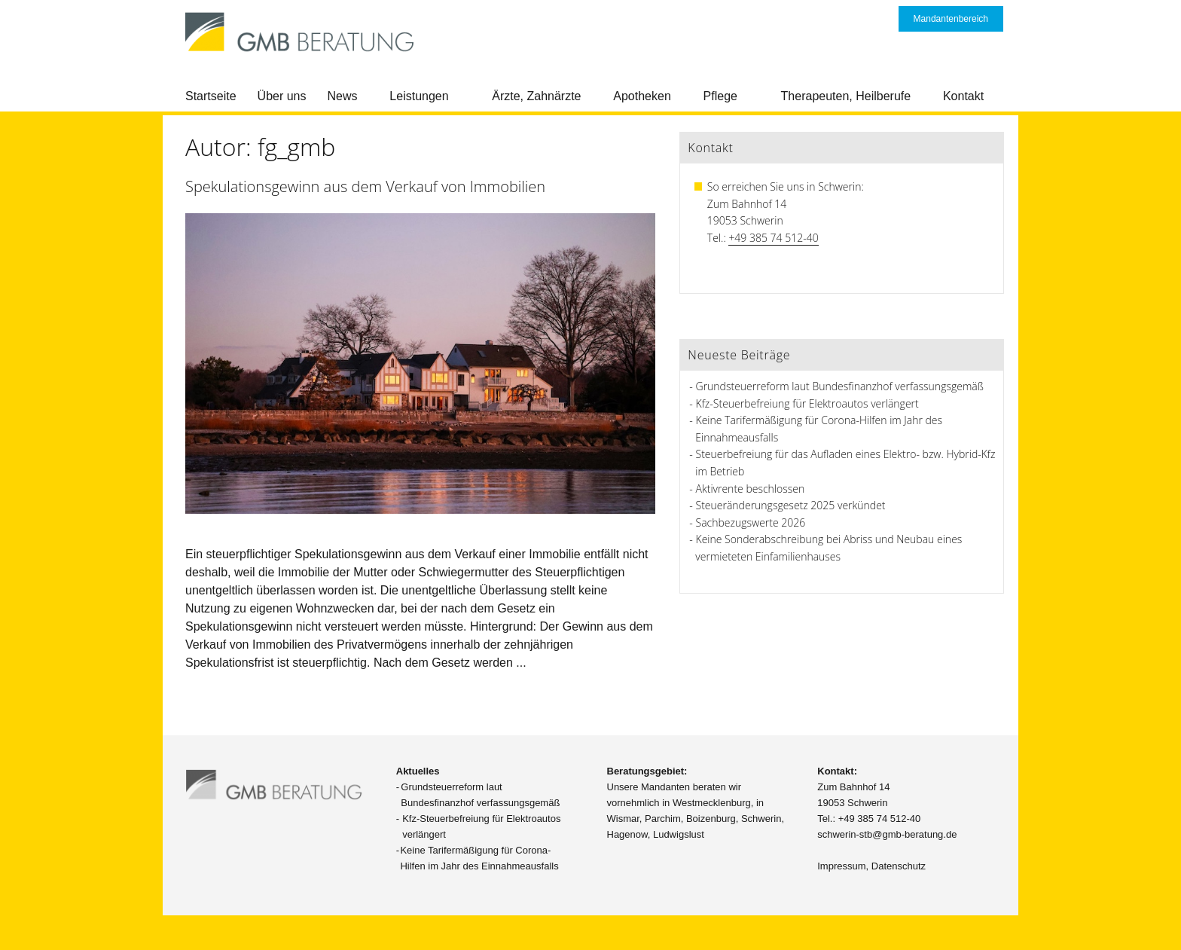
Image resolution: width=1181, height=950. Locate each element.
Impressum (841, 866)
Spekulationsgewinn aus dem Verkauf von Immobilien (365, 186)
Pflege (720, 96)
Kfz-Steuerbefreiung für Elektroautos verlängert (807, 403)
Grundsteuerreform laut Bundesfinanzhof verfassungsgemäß (840, 386)
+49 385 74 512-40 (773, 238)
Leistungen (418, 96)
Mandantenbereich (951, 19)
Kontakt (963, 96)
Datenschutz (898, 866)
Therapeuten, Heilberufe (846, 96)
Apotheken (642, 96)
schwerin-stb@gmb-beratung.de (887, 834)
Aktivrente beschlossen (750, 488)
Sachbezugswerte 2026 (751, 522)
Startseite (211, 96)
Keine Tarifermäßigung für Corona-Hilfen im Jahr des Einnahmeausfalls (479, 858)
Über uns (282, 96)
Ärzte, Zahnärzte (536, 96)
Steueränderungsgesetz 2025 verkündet (791, 505)
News (343, 96)
